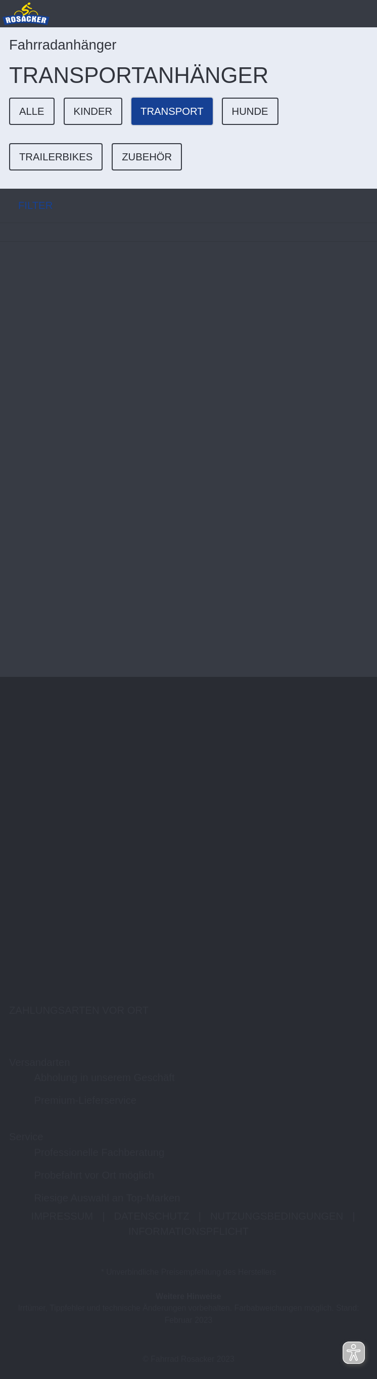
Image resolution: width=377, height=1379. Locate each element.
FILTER (26, 205)
